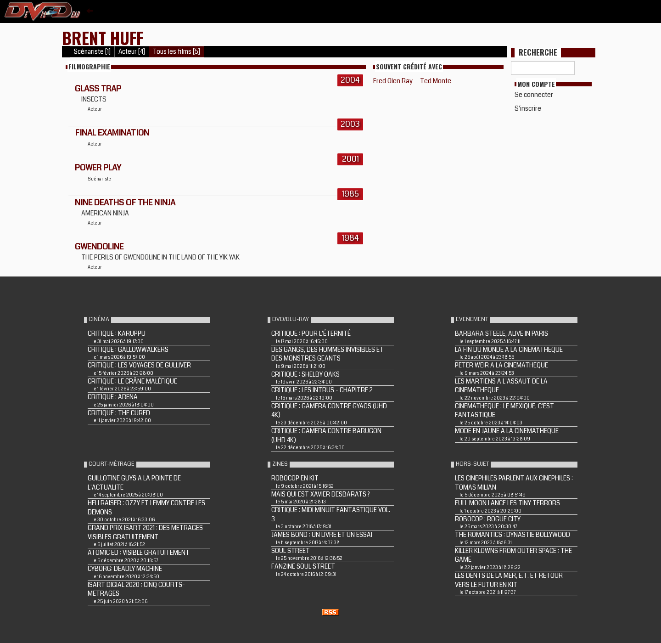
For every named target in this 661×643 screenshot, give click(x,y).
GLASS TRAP (98, 89)
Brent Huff (102, 37)
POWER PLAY (98, 168)
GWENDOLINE (99, 247)
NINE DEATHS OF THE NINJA (125, 203)
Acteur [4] (131, 51)
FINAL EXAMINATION (112, 133)
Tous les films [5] (176, 51)
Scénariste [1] (92, 51)
